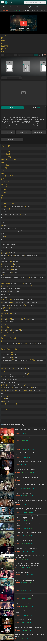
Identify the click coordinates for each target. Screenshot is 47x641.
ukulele (16, 78)
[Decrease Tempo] (2, 55)
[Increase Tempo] (15, 55)
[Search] (44, 2)
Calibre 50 (34, 7)
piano (10, 78)
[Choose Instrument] (20, 78)
